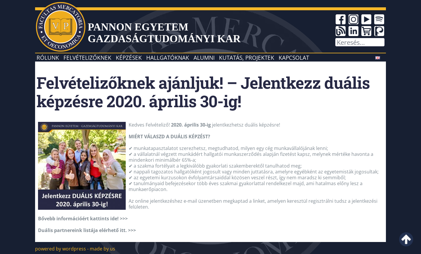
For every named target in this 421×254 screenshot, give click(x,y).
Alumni (204, 58)
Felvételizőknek (87, 58)
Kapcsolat (294, 58)
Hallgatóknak (167, 58)
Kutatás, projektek (246, 58)
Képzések (129, 58)
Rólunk (48, 58)
